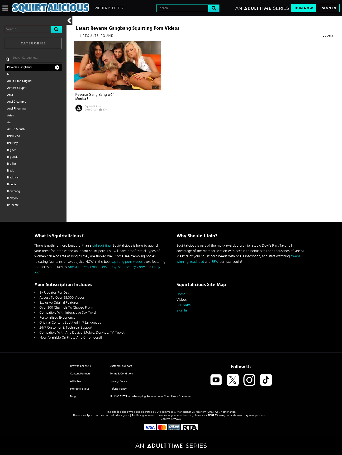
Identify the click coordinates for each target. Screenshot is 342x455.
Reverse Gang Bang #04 (95, 94)
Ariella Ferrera (78, 267)
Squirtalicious (93, 106)
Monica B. (82, 99)
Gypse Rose (121, 267)
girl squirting (101, 245)
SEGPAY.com (216, 415)
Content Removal (171, 418)
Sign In (329, 8)
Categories (33, 43)
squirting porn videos (126, 261)
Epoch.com (93, 415)
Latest (328, 35)
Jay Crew (138, 267)
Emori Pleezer (100, 267)
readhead (197, 261)
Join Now (303, 8)
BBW (214, 261)
